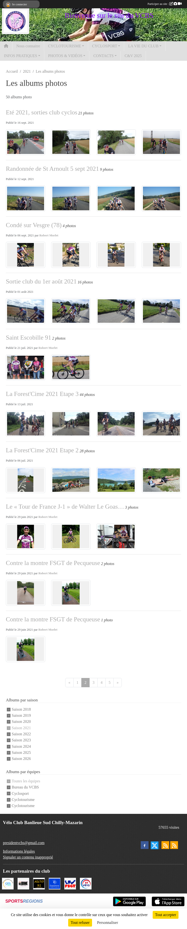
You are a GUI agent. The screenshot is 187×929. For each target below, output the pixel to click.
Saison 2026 (21, 759)
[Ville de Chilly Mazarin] (8, 883)
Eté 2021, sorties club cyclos (41, 112)
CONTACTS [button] (103, 56)
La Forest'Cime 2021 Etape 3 (42, 393)
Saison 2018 (21, 709)
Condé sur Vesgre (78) (34, 225)
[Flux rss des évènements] (174, 845)
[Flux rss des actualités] (165, 845)
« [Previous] (69, 682)
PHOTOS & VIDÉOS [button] (65, 56)
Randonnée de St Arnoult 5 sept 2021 (52, 168)
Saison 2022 (21, 734)
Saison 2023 (21, 740)
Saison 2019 (21, 715)
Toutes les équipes (26, 781)
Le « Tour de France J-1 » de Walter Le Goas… (65, 506)
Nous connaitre (28, 46)
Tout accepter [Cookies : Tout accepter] (165, 915)
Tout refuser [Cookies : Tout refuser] (80, 922)
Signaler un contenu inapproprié (28, 857)
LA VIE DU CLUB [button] (143, 46)
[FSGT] (70, 883)
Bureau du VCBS (25, 787)
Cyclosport (20, 793)
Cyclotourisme (23, 800)
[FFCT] (86, 883)
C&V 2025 (133, 56)
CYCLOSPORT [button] (104, 46)
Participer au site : (165, 4)
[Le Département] (54, 883)
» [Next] (118, 682)
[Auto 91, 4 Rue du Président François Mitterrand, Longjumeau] (39, 883)
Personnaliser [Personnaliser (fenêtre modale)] (107, 922)
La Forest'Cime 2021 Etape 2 (42, 450)
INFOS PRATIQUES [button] (20, 56)
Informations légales (19, 851)
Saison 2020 (21, 722)
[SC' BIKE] (23, 883)
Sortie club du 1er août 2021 (41, 281)
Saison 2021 (21, 728)
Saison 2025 (21, 752)
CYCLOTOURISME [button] (64, 46)
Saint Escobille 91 (28, 337)
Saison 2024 (21, 746)
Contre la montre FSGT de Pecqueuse (53, 562)
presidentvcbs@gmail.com (24, 843)
